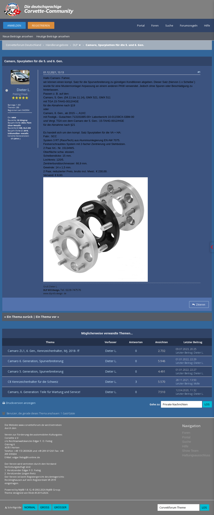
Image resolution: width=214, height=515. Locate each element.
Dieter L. (23, 89)
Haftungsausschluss (196, 455)
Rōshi (31, 492)
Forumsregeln (188, 25)
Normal (29, 507)
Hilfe (207, 25)
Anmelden (14, 25)
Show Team (190, 450)
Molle (197, 383)
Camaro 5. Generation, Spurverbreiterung (35, 371)
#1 (198, 72)
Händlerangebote (57, 45)
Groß (44, 507)
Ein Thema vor (46, 317)
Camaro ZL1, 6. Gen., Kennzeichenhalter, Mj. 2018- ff (43, 351)
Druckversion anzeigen (21, 403)
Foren (155, 25)
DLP (75, 45)
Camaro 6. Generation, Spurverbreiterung (35, 361)
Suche (169, 25)
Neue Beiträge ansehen (18, 36)
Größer (60, 507)
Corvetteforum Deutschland (23, 45)
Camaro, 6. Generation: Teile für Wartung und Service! (44, 392)
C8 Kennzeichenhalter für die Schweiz (33, 382)
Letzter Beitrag (184, 352)
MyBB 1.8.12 (24, 489)
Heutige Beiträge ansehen (53, 36)
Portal (141, 25)
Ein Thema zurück (20, 317)
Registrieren (41, 25)
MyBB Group (53, 489)
